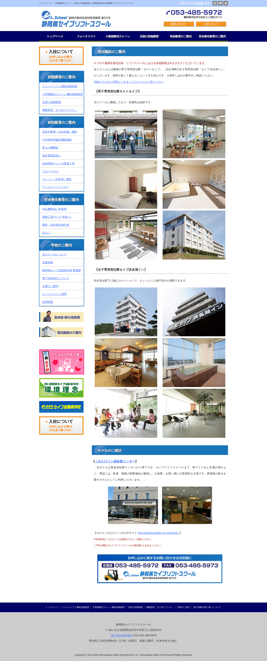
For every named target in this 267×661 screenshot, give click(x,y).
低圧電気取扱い (51, 155)
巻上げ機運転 (50, 147)
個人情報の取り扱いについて (207, 607)
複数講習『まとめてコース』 (160, 607)
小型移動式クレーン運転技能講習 (62, 94)
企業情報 (47, 262)
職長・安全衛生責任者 (55, 224)
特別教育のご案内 (181, 36)
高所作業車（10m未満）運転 (59, 131)
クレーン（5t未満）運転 (57, 179)
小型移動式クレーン (118, 36)
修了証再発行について (55, 278)
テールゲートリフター (55, 187)
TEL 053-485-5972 (122, 635)
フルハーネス (50, 171)
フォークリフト (86, 36)
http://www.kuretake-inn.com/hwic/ (158, 532)
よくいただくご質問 (54, 294)
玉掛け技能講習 (149, 36)
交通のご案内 (50, 286)
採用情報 (47, 301)
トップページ (55, 36)
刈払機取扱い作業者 (54, 208)
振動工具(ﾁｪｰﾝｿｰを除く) (56, 216)
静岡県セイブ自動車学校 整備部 (61, 270)
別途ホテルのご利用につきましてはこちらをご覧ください (129, 81)
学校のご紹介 (183, 607)
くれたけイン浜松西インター (115, 461)
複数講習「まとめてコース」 (59, 110)
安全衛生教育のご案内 (212, 36)
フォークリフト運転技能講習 (59, 86)
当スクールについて (54, 254)
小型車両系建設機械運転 (57, 139)
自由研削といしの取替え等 (58, 163)
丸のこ (46, 232)
